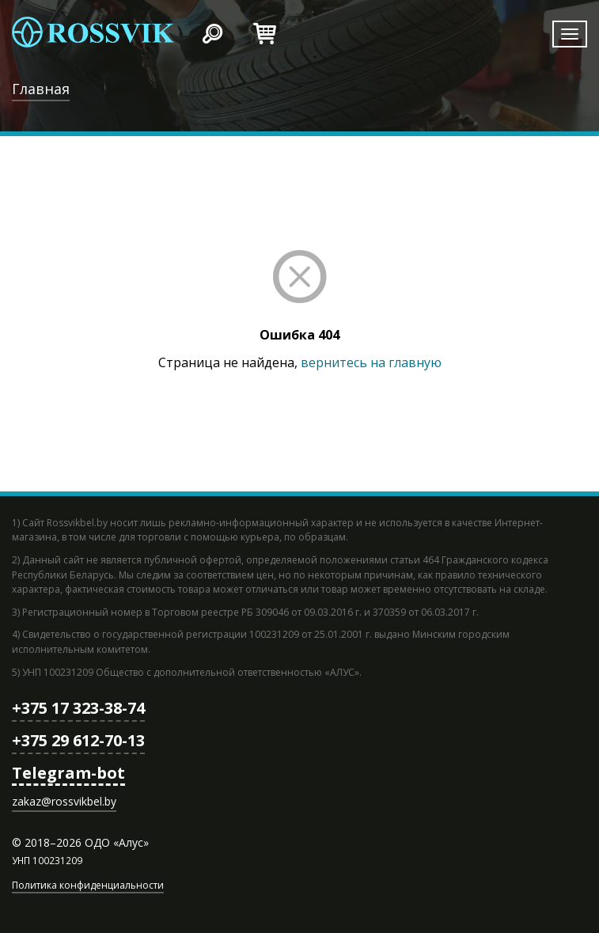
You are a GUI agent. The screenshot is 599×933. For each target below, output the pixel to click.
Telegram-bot (68, 772)
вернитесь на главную (371, 362)
